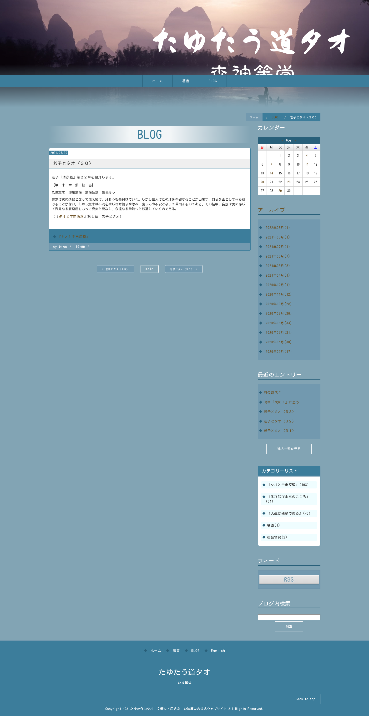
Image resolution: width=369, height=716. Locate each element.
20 (262, 182)
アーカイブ (271, 210)
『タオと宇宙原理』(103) (288, 485)
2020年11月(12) (279, 294)
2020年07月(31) (279, 332)
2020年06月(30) (279, 342)
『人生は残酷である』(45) (289, 513)
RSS (289, 579)
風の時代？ (273, 392)
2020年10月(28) (279, 304)
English (218, 650)
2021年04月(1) (278, 275)
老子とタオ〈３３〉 (280, 411)
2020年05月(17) (279, 351)
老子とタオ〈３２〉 (280, 421)
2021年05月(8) (278, 266)
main (150, 269)
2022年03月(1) (278, 227)
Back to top (305, 699)
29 (280, 191)
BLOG (213, 81)
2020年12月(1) (278, 285)
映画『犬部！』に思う (281, 402)
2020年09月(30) (279, 313)
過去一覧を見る (289, 449)
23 (289, 182)
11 (306, 164)
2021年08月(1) (278, 237)
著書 (185, 81)
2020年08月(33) (279, 323)
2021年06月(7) (278, 256)
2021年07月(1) (278, 247)
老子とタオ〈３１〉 (280, 430)
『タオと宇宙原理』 (74, 237)
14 (271, 173)
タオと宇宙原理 (71, 216)
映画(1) (273, 525)
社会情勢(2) (277, 537)
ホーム (157, 81)
